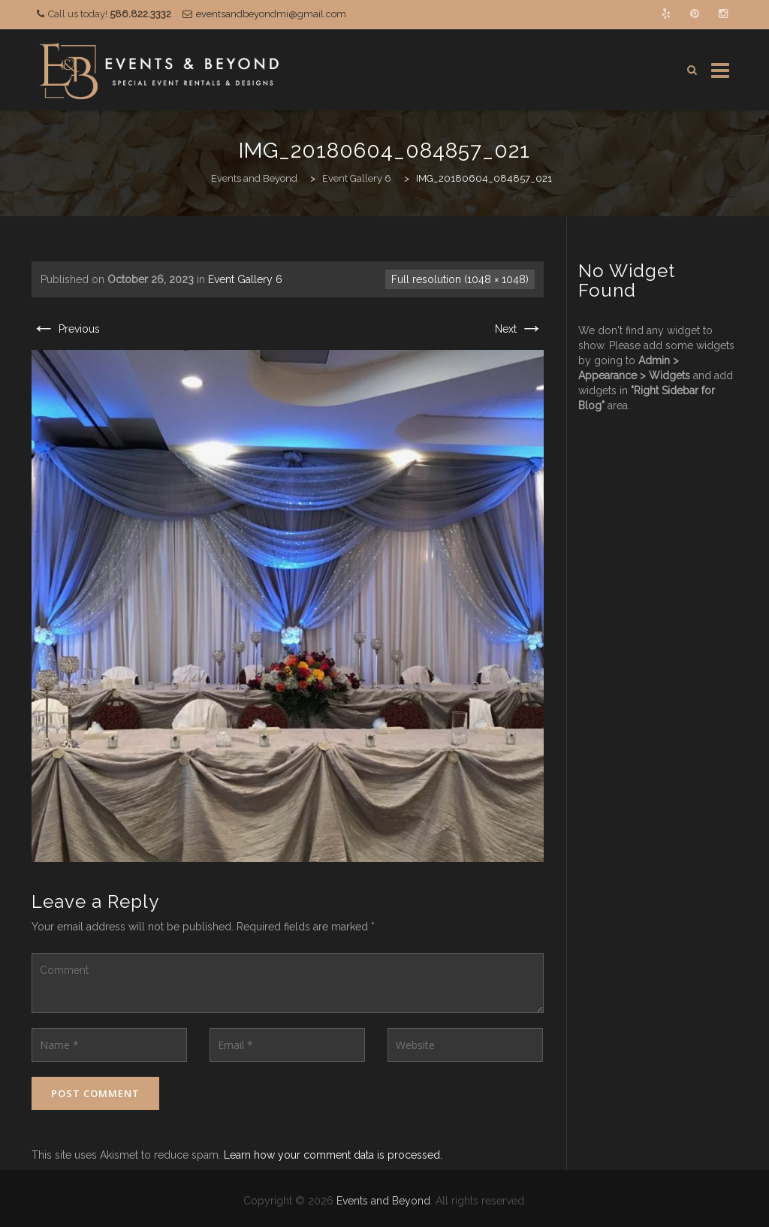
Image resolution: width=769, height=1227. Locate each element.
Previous (66, 329)
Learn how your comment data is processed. (333, 1155)
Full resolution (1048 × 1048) (460, 279)
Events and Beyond (383, 1201)
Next (519, 329)
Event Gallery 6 (245, 279)
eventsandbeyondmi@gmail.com (271, 14)
